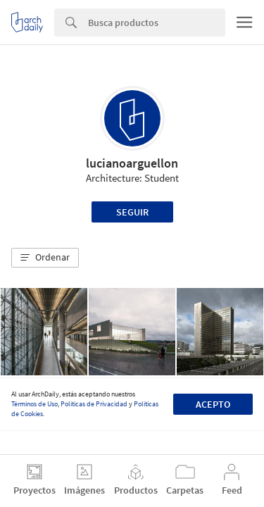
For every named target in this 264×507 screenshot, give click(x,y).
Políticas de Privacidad (94, 403)
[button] (45, 258)
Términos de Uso (34, 403)
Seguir (132, 212)
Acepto (213, 404)
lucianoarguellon (132, 163)
